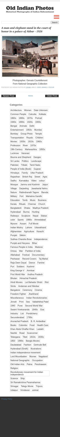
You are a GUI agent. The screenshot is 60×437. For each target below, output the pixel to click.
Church (41, 204)
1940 (13, 306)
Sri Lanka (15, 161)
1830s (41, 337)
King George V (17, 270)
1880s (22, 118)
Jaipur (45, 184)
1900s (38, 122)
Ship (22, 378)
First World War (18, 274)
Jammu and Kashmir (30, 184)
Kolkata (42, 114)
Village (14, 188)
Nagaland (43, 356)
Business (42, 200)
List (22, 313)
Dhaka (27, 208)
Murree (32, 356)
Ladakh (40, 329)
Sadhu (14, 180)
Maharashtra (31, 149)
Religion (14, 368)
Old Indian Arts (17, 364)
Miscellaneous (17, 298)
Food (32, 325)
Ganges (37, 157)
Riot (47, 282)
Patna (29, 364)
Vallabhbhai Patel (40, 302)
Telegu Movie (27, 386)
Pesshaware (40, 364)
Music (32, 200)
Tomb (24, 200)
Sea (28, 302)
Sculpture (25, 216)
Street (37, 177)
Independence (40, 239)
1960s (39, 141)
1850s (42, 149)
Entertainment (17, 130)
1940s (13, 122)
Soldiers (20, 266)
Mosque (14, 184)
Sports (21, 220)
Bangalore (15, 290)
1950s (29, 130)
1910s (31, 141)
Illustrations (36, 349)
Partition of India (33, 251)
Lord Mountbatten (19, 356)
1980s (29, 220)
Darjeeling (24, 188)
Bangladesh (16, 208)
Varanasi (25, 153)
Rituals (22, 204)
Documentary (38, 255)
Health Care (42, 325)
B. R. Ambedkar (38, 321)
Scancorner (32, 333)
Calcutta (32, 114)
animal (35, 390)
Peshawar (15, 259)
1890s (22, 122)
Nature (14, 192)
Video (34, 180)
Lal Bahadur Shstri (33, 282)
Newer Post (8, 96)
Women (27, 110)
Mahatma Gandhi (34, 196)
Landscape (36, 161)
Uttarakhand (40, 227)
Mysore (14, 223)
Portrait (38, 118)
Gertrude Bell (40, 345)
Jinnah (14, 302)
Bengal (14, 126)
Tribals (24, 165)
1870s (30, 118)
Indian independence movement (25, 352)
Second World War (34, 306)
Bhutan (14, 278)
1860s (13, 118)
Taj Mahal (43, 259)
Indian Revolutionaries (36, 298)
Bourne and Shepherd (21, 157)
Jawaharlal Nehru (39, 188)
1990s (20, 341)
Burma (26, 212)
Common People (18, 114)
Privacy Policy (6, 399)
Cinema (38, 290)
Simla (13, 286)
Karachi (40, 231)
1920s (39, 87)
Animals (44, 87)
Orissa (14, 251)
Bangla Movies (33, 341)
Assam (23, 223)
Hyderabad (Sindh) (19, 349)
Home (30, 96)
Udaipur (14, 390)
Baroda (44, 192)
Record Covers (29, 259)
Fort (21, 196)
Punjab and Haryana (20, 243)
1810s (33, 337)
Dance (32, 263)
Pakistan (15, 165)
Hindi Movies (17, 282)
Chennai (32, 204)
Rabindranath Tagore (29, 192)
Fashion (27, 345)
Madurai (39, 247)
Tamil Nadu (35, 165)
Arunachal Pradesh (19, 321)
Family (25, 173)
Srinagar (14, 386)
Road (21, 333)
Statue (44, 216)
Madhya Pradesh (41, 208)
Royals (29, 138)
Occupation (37, 360)
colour (51, 87)
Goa (42, 309)
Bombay (14, 134)
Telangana (15, 337)
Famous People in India (22, 247)
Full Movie (33, 223)
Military (14, 196)
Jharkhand (33, 294)
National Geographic (20, 360)
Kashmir (31, 266)
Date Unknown (41, 110)
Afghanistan (16, 231)
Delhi (32, 126)
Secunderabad (17, 317)
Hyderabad (16, 212)
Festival (26, 255)
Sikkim (23, 235)
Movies (14, 141)
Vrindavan (25, 390)
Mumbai (38, 130)
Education (15, 200)
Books (13, 325)
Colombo (23, 325)
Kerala (14, 204)
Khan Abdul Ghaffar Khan (22, 329)
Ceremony (27, 290)
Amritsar (31, 270)
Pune (20, 306)
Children (39, 138)
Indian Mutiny (17, 227)
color (13, 220)
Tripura (39, 386)
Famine (40, 263)
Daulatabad (16, 345)
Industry (14, 313)
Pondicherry (31, 313)
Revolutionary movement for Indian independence (27, 373)
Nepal (35, 216)
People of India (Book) (21, 169)
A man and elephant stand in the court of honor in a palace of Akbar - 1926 (26, 29)
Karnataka (24, 180)
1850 (13, 341)
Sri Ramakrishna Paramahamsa (25, 382)
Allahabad (15, 255)
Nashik (14, 333)
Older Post (52, 96)
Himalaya (15, 173)
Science (14, 378)
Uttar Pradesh (36, 173)
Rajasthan (15, 177)
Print (21, 302)
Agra (45, 177)
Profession (15, 145)
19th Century (17, 149)
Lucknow (15, 153)
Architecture (16, 110)
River (25, 145)
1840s (35, 309)
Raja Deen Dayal (18, 263)
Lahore (28, 227)
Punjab (14, 235)
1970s (33, 145)
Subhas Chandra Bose (21, 239)
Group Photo (26, 134)
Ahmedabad (40, 220)
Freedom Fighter (18, 294)
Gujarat (37, 169)
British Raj (27, 177)
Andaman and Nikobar (28, 286)
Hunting (35, 212)
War (21, 251)
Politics (25, 161)
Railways (15, 216)
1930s (22, 141)
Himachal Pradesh (28, 278)
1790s (29, 317)
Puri (12, 266)
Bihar (34, 243)
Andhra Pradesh (35, 274)
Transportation (17, 138)
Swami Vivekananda (20, 309)
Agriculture (29, 231)
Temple (38, 134)
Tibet (25, 337)
